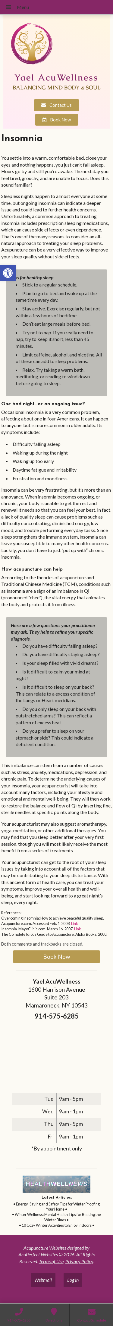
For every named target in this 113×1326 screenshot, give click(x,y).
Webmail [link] (43, 1280)
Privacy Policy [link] (79, 1261)
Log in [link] (73, 1280)
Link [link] (74, 923)
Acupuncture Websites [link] (45, 1248)
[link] (8, 273)
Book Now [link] (56, 956)
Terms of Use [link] (51, 1261)
